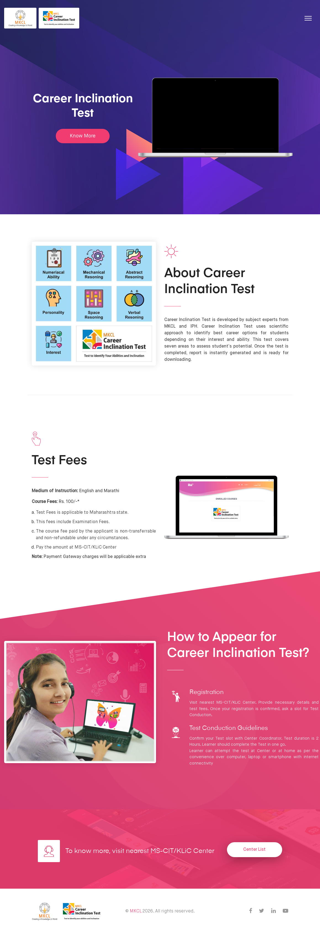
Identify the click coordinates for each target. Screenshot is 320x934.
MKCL (135, 911)
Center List (254, 849)
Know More (83, 136)
